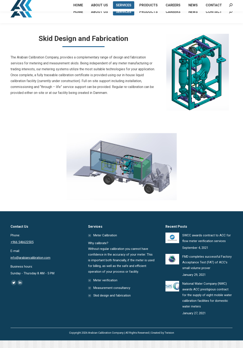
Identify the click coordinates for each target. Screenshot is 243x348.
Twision (169, 340)
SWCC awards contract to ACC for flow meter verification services (206, 246)
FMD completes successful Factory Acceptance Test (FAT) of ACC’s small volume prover (207, 270)
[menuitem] (78, 19)
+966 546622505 (26, 3)
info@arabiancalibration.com (30, 265)
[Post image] (172, 245)
